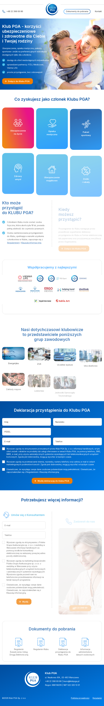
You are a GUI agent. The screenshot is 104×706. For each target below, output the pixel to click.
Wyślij (23, 611)
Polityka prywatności (80, 698)
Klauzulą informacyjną (31, 252)
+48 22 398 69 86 (12, 11)
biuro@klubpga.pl (71, 681)
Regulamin (97, 698)
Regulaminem (13, 252)
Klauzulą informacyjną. (16, 602)
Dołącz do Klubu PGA (17, 81)
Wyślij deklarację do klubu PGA (51, 481)
